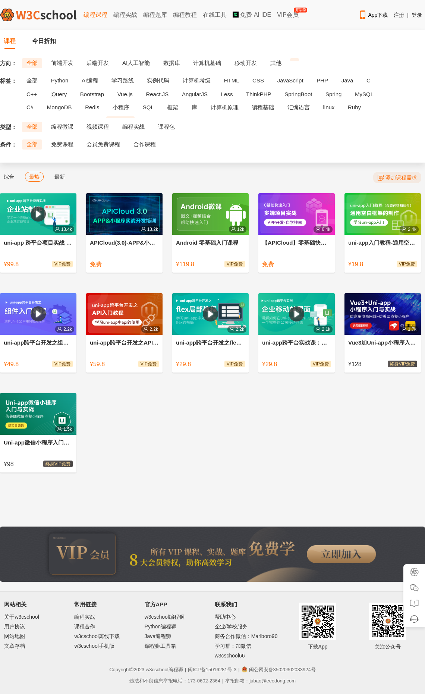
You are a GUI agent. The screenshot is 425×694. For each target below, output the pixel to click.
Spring (333, 94)
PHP (322, 80)
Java (347, 80)
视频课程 (97, 126)
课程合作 (84, 626)
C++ (31, 94)
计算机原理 (225, 107)
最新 (59, 177)
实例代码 (158, 80)
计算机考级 (197, 80)
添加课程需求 (397, 178)
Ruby (354, 107)
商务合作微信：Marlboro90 (246, 636)
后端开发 (97, 63)
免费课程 (62, 144)
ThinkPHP (258, 94)
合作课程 (144, 144)
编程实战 (125, 15)
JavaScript (290, 80)
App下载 (373, 15)
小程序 (121, 107)
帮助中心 (225, 617)
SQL (148, 107)
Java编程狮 (158, 636)
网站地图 (14, 636)
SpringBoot (298, 94)
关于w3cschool (21, 617)
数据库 (171, 63)
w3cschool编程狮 (165, 617)
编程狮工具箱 (160, 646)
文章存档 (14, 646)
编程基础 (263, 107)
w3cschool (157, 669)
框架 (172, 107)
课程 (10, 41)
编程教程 (185, 15)
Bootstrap (92, 94)
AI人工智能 (136, 63)
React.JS (157, 94)
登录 (417, 15)
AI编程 (90, 80)
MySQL (364, 94)
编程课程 (95, 15)
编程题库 (155, 15)
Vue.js (125, 94)
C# (30, 107)
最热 (34, 177)
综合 (9, 177)
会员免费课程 (103, 144)
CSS (258, 80)
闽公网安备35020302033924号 (279, 669)
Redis (92, 107)
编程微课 (62, 126)
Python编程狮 (161, 626)
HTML (231, 80)
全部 (32, 63)
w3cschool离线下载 (96, 636)
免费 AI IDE (252, 15)
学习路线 (122, 80)
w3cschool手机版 (94, 646)
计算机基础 (207, 63)
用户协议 (14, 626)
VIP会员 (288, 13)
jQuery (58, 94)
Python (60, 80)
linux (329, 107)
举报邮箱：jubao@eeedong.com (260, 681)
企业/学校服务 (231, 626)
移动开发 (245, 63)
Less (227, 94)
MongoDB (59, 107)
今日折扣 (44, 41)
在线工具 (215, 15)
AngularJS (195, 94)
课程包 (166, 126)
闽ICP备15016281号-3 (212, 669)
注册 (399, 15)
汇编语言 (298, 107)
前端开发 (62, 63)
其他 (275, 63)
